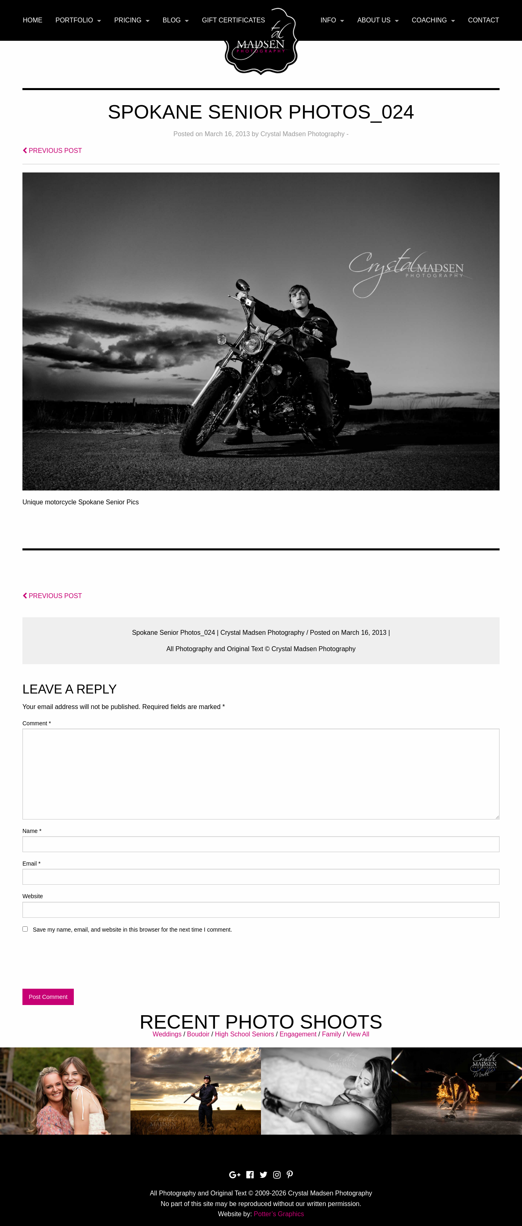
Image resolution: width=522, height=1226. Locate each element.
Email (31, 863)
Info (328, 20)
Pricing (128, 20)
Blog (172, 20)
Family (331, 1034)
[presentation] (84, 965)
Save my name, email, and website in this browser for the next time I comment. (132, 929)
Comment (36, 723)
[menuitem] (32, 20)
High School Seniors (244, 1034)
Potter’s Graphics (279, 1214)
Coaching (429, 20)
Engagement (297, 1034)
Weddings (167, 1034)
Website (32, 896)
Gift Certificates (233, 20)
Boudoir (198, 1034)
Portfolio (74, 20)
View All (358, 1034)
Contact (483, 20)
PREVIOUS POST (52, 150)
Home (32, 20)
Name (32, 831)
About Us (374, 20)
